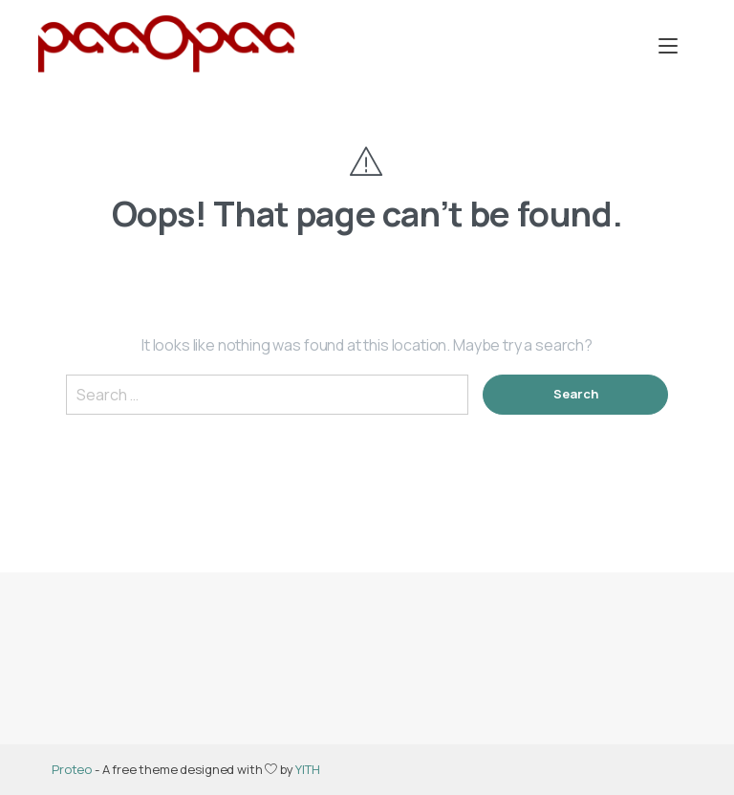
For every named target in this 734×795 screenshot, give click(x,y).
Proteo (72, 769)
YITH (307, 769)
